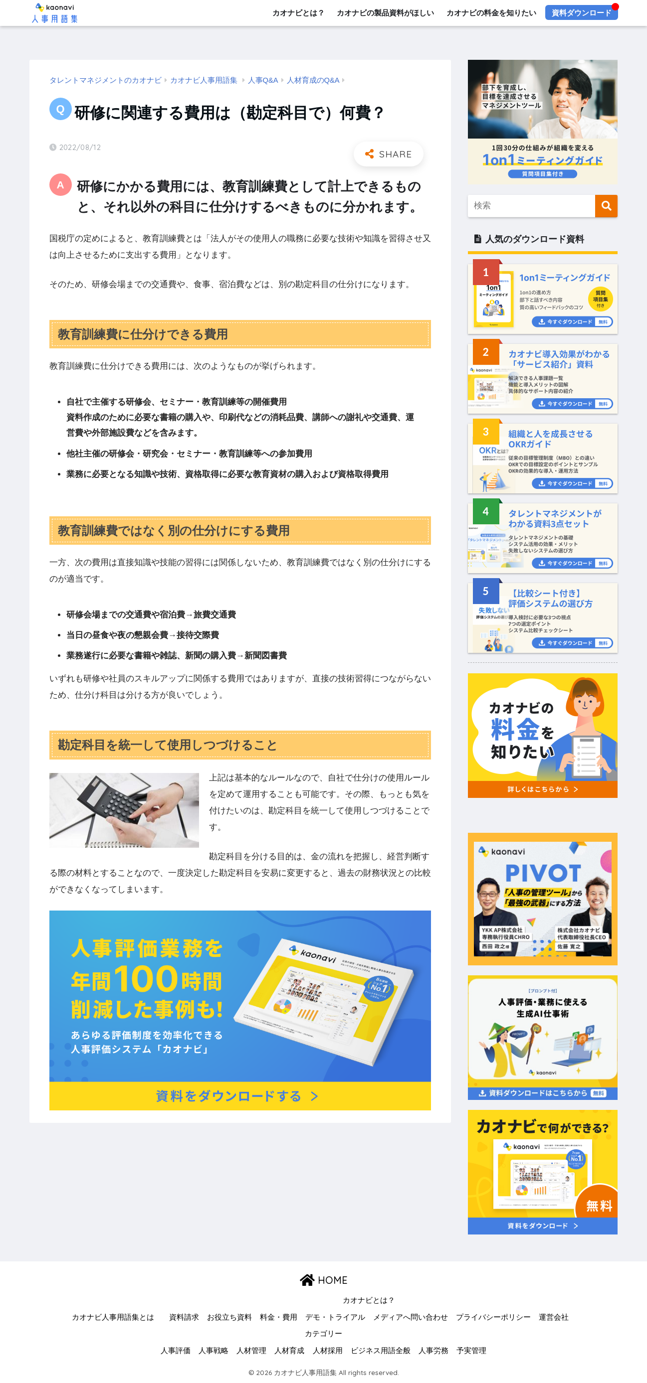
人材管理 (251, 1351)
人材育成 (289, 1351)
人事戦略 (213, 1351)
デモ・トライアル (335, 1317)
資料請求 (184, 1317)
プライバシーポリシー (493, 1317)
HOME (324, 1280)
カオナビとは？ (298, 12)
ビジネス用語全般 (381, 1351)
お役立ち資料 (229, 1317)
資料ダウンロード (582, 12)
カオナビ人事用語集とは (113, 1317)
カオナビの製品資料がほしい (385, 12)
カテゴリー (323, 1334)
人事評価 (176, 1351)
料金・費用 (278, 1317)
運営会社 (554, 1317)
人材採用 (328, 1351)
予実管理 (471, 1351)
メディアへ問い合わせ (410, 1317)
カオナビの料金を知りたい (491, 12)
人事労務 (433, 1351)
